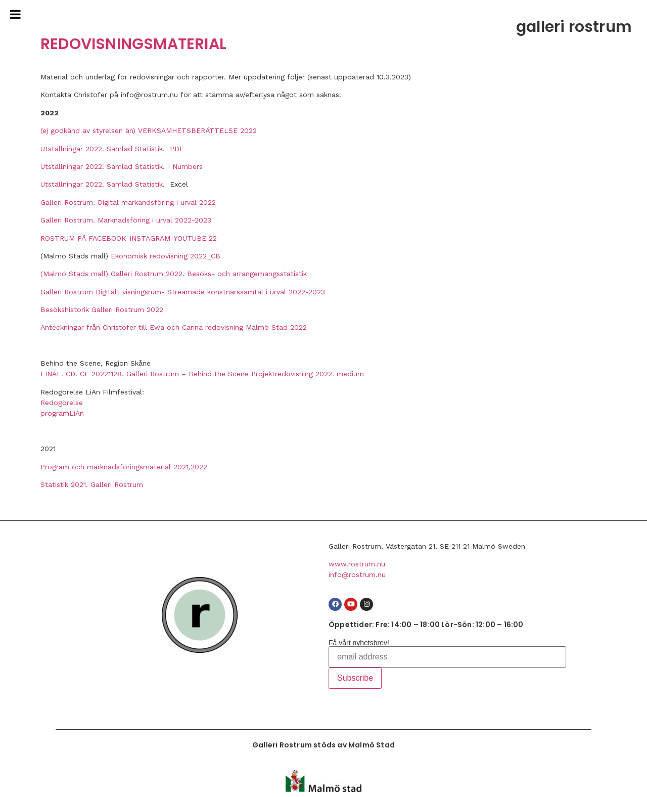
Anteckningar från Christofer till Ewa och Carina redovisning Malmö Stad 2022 (173, 327)
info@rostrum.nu (357, 574)
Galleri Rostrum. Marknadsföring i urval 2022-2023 (125, 220)
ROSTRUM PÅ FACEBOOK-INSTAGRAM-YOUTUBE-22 (128, 238)
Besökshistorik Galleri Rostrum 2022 (101, 309)
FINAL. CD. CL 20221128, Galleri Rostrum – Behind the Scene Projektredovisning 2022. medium (202, 374)
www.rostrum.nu (357, 564)
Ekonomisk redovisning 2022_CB (165, 256)
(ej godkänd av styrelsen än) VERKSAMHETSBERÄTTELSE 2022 (148, 130)
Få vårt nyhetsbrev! (359, 642)
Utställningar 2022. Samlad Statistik (101, 184)
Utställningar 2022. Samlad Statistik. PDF (112, 149)
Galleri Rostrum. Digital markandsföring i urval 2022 (128, 202)
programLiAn (62, 413)
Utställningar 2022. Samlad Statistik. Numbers (121, 166)
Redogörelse (61, 402)
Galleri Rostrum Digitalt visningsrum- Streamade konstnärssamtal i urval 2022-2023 (182, 292)
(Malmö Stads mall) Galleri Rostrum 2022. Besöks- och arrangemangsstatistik (173, 274)
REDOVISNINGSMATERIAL (133, 44)
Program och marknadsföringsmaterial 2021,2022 (123, 467)
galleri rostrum (574, 26)
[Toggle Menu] (15, 14)
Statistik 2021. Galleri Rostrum (91, 484)
